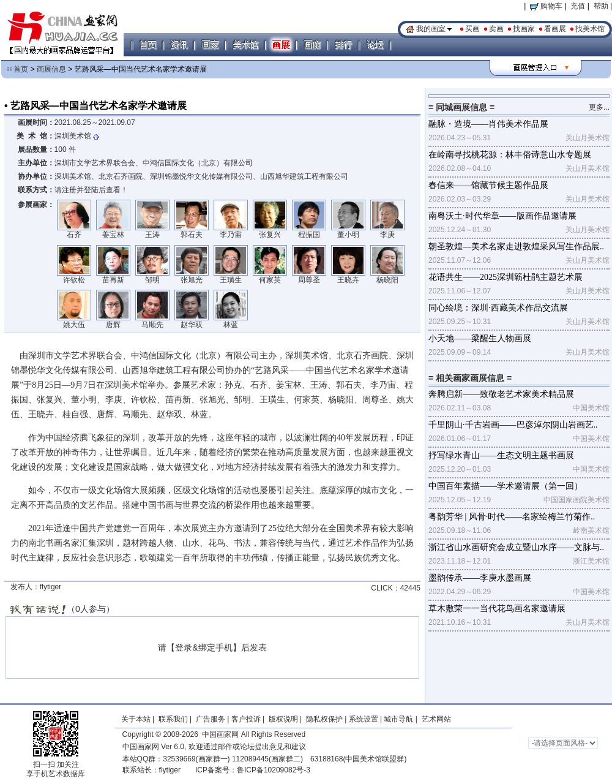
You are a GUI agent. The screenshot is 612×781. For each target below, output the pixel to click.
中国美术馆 (591, 408)
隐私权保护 (324, 719)
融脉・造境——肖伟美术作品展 (488, 124)
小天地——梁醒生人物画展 (479, 338)
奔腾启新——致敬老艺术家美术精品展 (501, 394)
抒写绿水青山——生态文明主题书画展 (501, 455)
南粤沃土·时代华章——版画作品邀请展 (502, 216)
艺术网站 (434, 719)
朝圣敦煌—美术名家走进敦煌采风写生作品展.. (516, 246)
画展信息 (51, 69)
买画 (472, 29)
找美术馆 (590, 29)
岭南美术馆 (591, 530)
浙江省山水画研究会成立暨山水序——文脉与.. (516, 547)
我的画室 (431, 29)
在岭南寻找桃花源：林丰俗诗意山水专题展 (509, 154)
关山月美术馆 (587, 138)
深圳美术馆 (72, 136)
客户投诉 (246, 719)
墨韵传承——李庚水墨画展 (479, 578)
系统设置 (363, 719)
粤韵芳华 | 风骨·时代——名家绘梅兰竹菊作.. (511, 516)
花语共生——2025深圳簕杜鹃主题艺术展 (505, 277)
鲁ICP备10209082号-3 (273, 770)
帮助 (601, 6)
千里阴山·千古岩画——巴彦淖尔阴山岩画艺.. (513, 424)
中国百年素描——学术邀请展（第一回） (505, 486)
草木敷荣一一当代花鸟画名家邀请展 (496, 608)
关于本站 (136, 719)
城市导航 (398, 719)
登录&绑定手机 (203, 647)
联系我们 (173, 719)
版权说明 (283, 719)
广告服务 (210, 719)
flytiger (170, 770)
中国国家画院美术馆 (576, 500)
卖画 (496, 29)
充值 (577, 6)
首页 (20, 69)
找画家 (524, 29)
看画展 (555, 29)
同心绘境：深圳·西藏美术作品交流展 (498, 307)
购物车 (546, 6)
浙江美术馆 (591, 561)
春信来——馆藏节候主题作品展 (488, 185)
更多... (599, 107)
